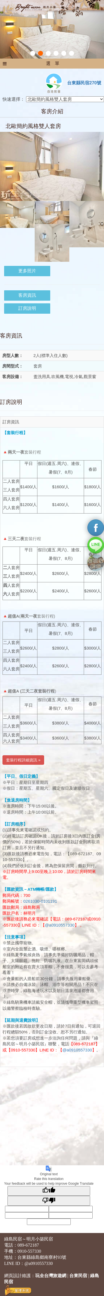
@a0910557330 (60, 925)
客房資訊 (27, 295)
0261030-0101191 (40, 901)
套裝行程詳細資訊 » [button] (23, 760)
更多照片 (27, 270)
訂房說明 (27, 308)
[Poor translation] (48, 1201)
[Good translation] (48, 1191)
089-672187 (28, 1245)
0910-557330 (29, 1251)
